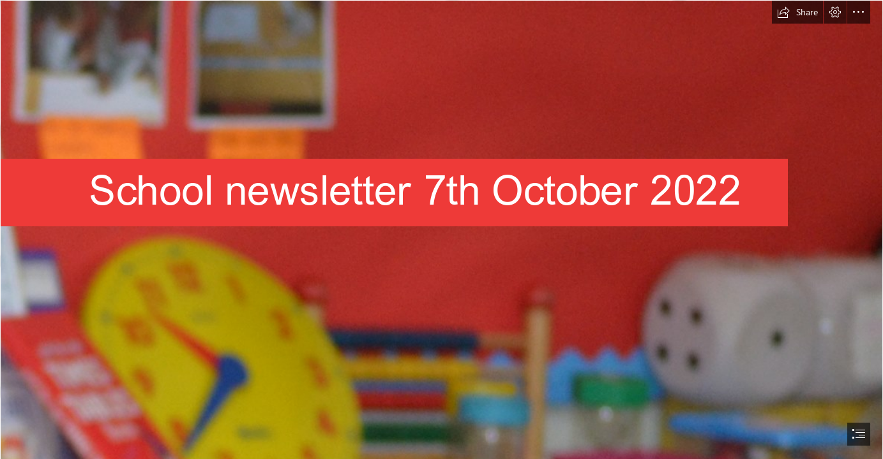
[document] (441, 229)
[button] (797, 12)
